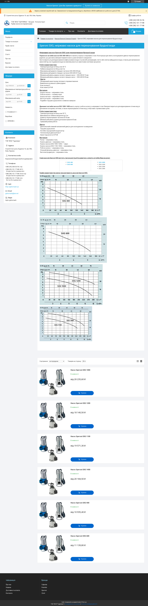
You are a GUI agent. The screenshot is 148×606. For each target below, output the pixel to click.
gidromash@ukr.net (11, 193)
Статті (7, 54)
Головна (42, 31)
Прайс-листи (9, 46)
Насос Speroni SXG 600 (80, 536)
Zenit (43, 593)
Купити (83, 393)
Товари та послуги (56, 31)
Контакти (81, 31)
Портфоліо (9, 37)
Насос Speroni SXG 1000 (80, 370)
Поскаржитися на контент (72, 604)
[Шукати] (66, 23)
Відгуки (8, 63)
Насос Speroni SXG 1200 (80, 403)
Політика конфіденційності (89, 604)
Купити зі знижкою (92, 6)
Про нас (71, 31)
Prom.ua (84, 602)
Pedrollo (44, 587)
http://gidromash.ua (12, 187)
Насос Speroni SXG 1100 (80, 436)
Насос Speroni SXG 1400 (80, 470)
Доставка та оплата (95, 31)
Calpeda (44, 584)
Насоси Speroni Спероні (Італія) (65, 38)
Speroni (44, 590)
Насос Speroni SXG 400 (80, 503)
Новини (8, 50)
